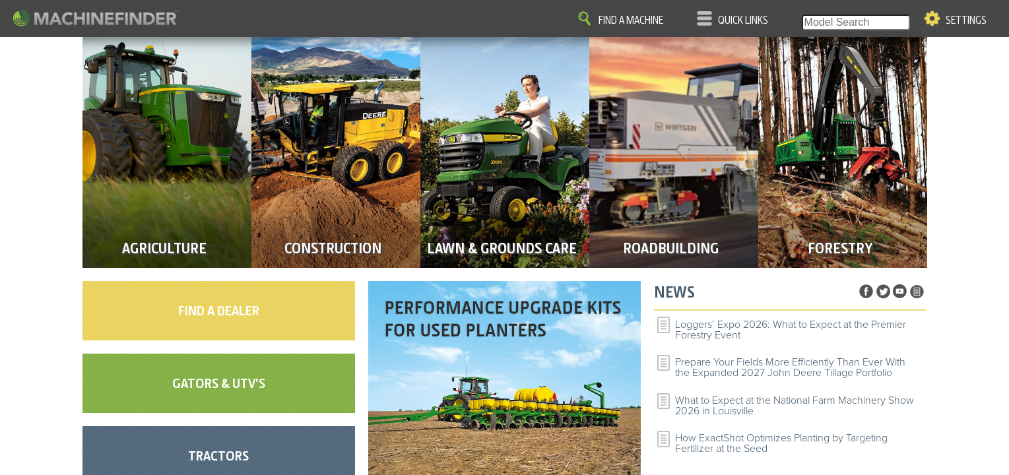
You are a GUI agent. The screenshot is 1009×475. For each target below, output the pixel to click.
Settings (966, 20)
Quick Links (743, 20)
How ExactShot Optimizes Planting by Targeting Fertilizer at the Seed (781, 443)
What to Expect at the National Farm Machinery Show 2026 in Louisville (794, 406)
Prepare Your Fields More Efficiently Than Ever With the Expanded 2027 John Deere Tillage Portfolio (790, 367)
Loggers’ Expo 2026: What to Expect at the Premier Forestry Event (790, 330)
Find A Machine (631, 20)
